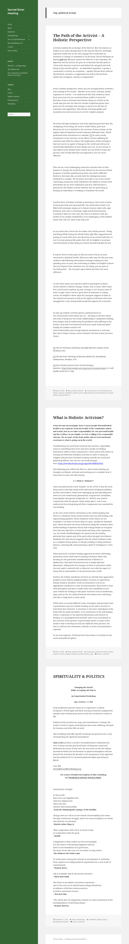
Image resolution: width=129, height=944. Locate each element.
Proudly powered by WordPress (76, 939)
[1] (54, 347)
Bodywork (11, 32)
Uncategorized (13, 100)
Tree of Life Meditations (16, 39)
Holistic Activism (14, 96)
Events (10, 93)
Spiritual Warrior (64, 395)
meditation (68, 393)
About (10, 28)
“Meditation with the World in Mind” (84, 777)
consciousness (92, 391)
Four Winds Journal (104, 391)
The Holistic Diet (13, 69)
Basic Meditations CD (15, 43)
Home (10, 24)
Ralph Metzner (89, 393)
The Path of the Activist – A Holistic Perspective (78, 37)
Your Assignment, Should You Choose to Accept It (18, 74)
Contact (10, 47)
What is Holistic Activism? (78, 417)
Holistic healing (65, 654)
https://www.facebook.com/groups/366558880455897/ (80, 463)
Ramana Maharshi (100, 393)
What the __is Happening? (17, 66)
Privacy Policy (12, 51)
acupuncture (90, 652)
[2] (91, 135)
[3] (91, 234)
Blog (9, 89)
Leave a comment (103, 654)
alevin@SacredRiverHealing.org (67, 769)
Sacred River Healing (16, 11)
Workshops (12, 104)
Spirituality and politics (61, 922)
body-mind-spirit (102, 652)
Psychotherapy (13, 36)
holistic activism (58, 393)
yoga (91, 654)
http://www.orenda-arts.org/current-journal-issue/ (84, 368)
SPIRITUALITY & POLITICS (78, 676)
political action (78, 393)
